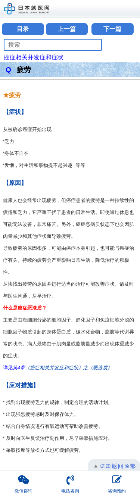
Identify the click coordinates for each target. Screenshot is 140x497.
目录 (23, 29)
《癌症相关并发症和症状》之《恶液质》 (68, 367)
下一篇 (112, 29)
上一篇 (67, 29)
